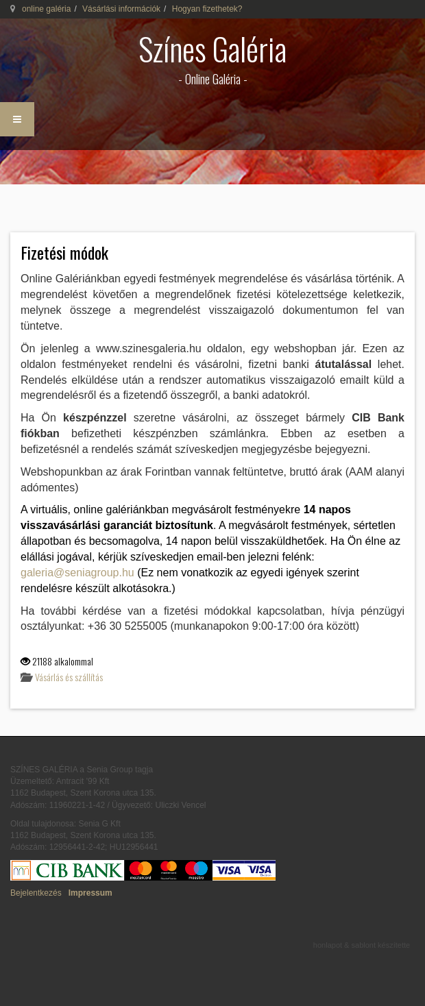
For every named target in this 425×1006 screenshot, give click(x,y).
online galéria (46, 9)
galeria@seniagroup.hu (77, 572)
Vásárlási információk (121, 9)
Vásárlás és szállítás (69, 677)
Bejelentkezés (36, 893)
